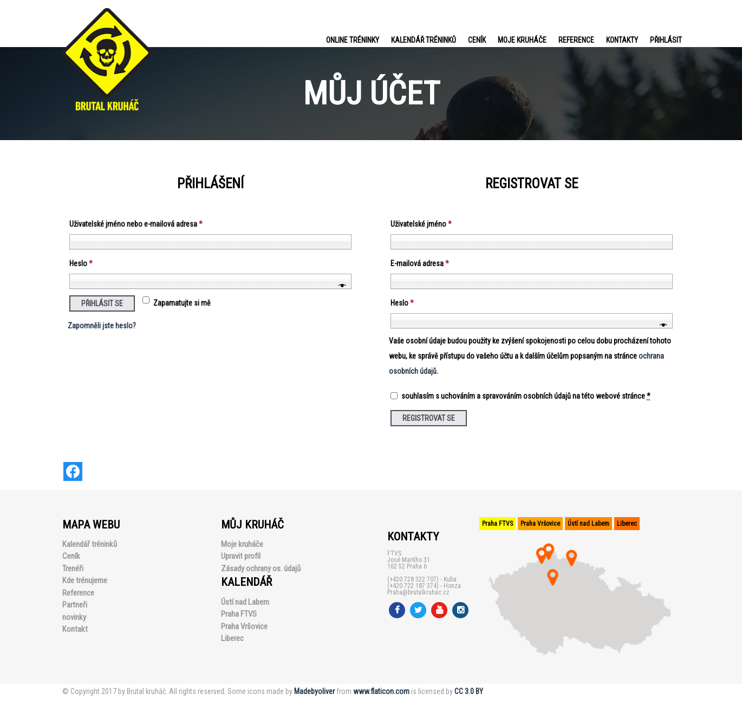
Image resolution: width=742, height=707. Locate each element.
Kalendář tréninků (423, 40)
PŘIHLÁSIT (666, 40)
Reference (576, 40)
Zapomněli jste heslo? (102, 325)
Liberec (232, 638)
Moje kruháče (522, 40)
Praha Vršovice (244, 626)
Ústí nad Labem (245, 602)
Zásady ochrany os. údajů (261, 568)
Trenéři (72, 568)
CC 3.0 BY (468, 691)
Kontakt (75, 629)
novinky (74, 617)
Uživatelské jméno (421, 224)
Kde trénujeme (84, 580)
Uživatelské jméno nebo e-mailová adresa (136, 224)
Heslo (81, 263)
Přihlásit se (102, 303)
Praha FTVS (239, 614)
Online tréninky (352, 40)
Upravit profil (241, 556)
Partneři (74, 605)
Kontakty (622, 40)
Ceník (477, 40)
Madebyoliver (314, 691)
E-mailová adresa (419, 263)
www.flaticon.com (381, 691)
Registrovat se (428, 418)
